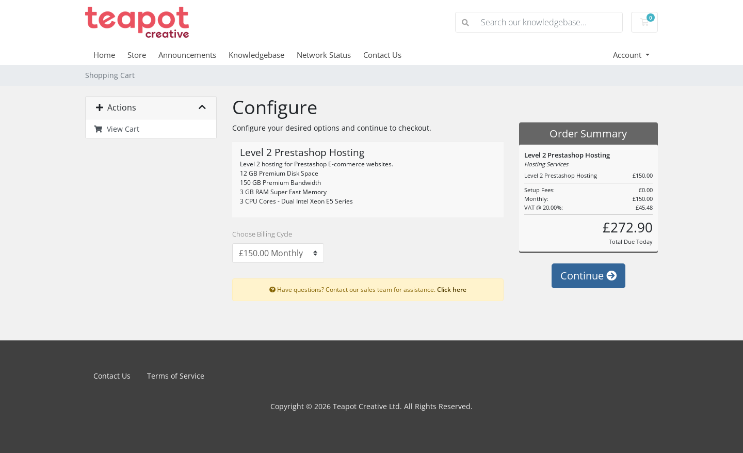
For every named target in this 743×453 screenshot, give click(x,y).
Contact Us (382, 55)
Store (136, 55)
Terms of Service (175, 376)
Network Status (324, 55)
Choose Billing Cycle (262, 234)
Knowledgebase (256, 55)
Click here (451, 289)
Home (104, 55)
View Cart (116, 129)
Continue (588, 276)
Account (628, 55)
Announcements (187, 55)
